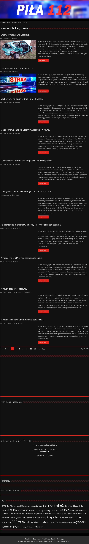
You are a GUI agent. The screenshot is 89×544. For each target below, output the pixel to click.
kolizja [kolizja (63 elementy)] (5, 510)
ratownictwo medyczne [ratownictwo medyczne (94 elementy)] (38, 522)
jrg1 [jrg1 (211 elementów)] (45, 505)
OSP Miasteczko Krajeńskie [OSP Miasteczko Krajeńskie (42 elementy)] (31, 513)
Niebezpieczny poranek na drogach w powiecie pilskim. (26, 160)
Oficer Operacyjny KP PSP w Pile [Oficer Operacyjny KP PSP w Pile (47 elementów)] (49, 510)
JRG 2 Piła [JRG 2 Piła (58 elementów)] (68, 505)
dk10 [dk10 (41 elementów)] (21, 506)
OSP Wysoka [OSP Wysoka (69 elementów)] (15, 517)
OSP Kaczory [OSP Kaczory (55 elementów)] (15, 513)
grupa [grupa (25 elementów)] (40, 506)
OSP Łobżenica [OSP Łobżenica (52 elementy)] (28, 517)
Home (2, 22)
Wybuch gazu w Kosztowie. (13, 289)
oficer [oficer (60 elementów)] (32, 510)
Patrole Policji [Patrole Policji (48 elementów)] (40, 517)
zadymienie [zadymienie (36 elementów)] (26, 527)
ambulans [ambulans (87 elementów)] (7, 505)
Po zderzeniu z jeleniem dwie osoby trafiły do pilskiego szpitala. (30, 224)
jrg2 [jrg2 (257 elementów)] (61, 505)
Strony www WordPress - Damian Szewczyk (48, 539)
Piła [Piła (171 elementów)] (48, 517)
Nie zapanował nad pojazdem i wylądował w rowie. (25, 129)
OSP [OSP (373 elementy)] (65, 509)
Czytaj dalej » (43, 60)
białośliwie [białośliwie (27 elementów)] (15, 506)
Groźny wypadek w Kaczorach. (15, 35)
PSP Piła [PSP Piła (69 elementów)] (21, 522)
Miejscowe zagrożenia (25, 292)
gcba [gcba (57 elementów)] (36, 506)
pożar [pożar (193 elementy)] (77, 517)
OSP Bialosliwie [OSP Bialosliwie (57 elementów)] (76, 510)
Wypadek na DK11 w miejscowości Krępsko (21, 258)
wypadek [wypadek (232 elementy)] (80, 522)
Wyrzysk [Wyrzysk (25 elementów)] (19, 527)
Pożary (16, 71)
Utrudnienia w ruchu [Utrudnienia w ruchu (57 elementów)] (64, 522)
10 (26, 349)
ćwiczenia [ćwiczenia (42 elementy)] (40, 527)
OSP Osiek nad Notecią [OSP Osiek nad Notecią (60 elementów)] (52, 513)
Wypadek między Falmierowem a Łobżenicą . (21, 319)
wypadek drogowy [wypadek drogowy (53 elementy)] (9, 526)
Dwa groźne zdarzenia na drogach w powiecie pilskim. (26, 191)
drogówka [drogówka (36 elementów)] (26, 506)
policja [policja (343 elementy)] (56, 517)
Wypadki (16, 38)
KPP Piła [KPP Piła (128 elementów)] (13, 510)
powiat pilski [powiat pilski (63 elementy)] (67, 517)
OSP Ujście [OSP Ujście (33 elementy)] (78, 514)
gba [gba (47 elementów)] (32, 506)
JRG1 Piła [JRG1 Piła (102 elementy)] (53, 505)
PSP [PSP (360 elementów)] (14, 521)
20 (31, 349)
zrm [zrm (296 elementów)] (34, 526)
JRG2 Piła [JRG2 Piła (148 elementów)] (78, 505)
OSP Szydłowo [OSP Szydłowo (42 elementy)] (68, 513)
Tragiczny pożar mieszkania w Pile (16, 68)
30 (35, 349)
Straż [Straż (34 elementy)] (53, 522)
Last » (44, 349)
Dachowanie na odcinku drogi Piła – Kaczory (21, 99)
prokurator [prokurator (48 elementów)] (6, 522)
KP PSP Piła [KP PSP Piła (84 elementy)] (24, 510)
